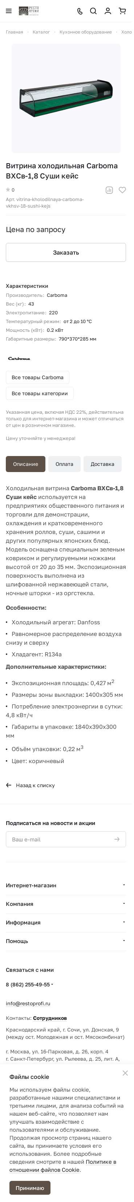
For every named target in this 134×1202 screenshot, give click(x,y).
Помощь (17, 941)
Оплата (64, 464)
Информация (23, 922)
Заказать (66, 252)
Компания (19, 903)
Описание (25, 464)
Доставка (102, 464)
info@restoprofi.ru (28, 1003)
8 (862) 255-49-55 (28, 984)
